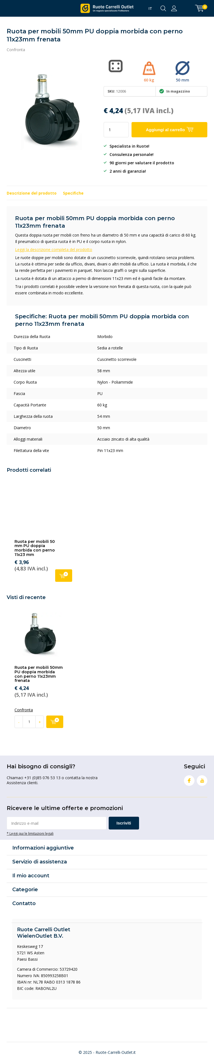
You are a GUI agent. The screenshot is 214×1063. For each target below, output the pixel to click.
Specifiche (73, 193)
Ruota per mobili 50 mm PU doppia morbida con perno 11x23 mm (34, 548)
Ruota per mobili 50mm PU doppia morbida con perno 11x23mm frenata (38, 674)
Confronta (16, 49)
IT (150, 8)
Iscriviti (123, 823)
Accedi (174, 8)
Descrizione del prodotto (32, 193)
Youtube (202, 779)
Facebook (189, 779)
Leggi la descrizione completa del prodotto (53, 249)
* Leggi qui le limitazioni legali (30, 833)
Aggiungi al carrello (63, 575)
